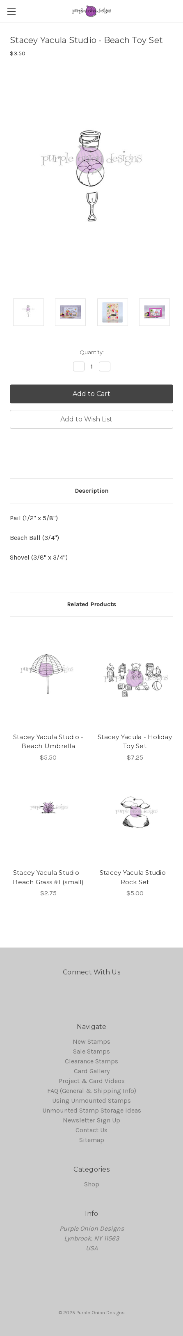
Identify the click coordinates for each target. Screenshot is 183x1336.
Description (91, 490)
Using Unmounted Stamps (91, 1100)
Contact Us (91, 1130)
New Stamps (91, 1041)
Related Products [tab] (91, 604)
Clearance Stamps (91, 1061)
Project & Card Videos (92, 1081)
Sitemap (91, 1140)
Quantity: (92, 352)
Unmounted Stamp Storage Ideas (91, 1110)
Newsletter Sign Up (91, 1120)
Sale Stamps (91, 1051)
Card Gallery (92, 1071)
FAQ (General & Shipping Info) (91, 1091)
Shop (91, 1184)
